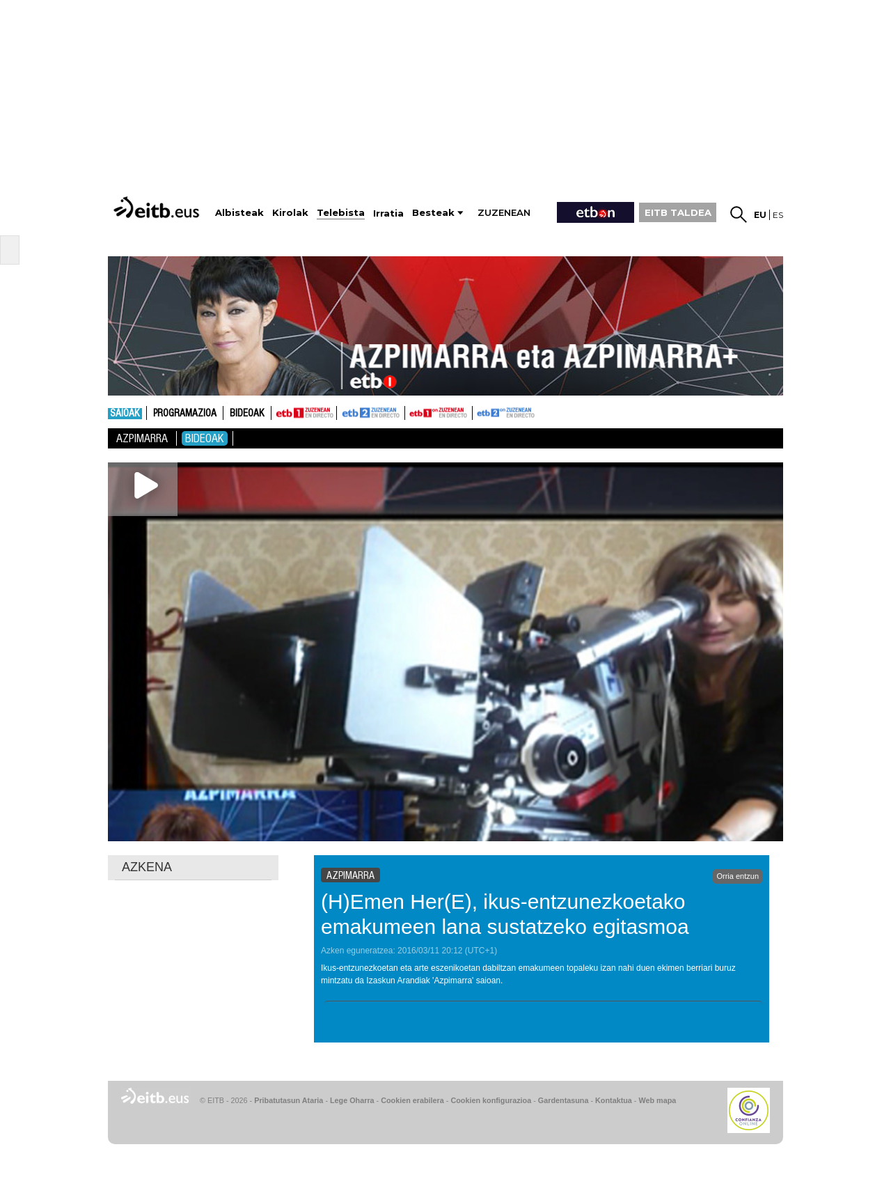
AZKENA (147, 867)
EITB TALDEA (678, 212)
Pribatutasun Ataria (288, 1100)
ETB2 (371, 413)
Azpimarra (142, 438)
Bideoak (247, 413)
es (778, 215)
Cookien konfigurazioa (490, 1100)
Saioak (125, 413)
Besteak (433, 213)
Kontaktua (613, 1100)
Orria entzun (737, 876)
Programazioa (184, 413)
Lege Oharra (352, 1100)
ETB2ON (479, 411)
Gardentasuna (563, 1100)
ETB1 (304, 413)
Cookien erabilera (412, 1100)
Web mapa (657, 1100)
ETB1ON (411, 411)
